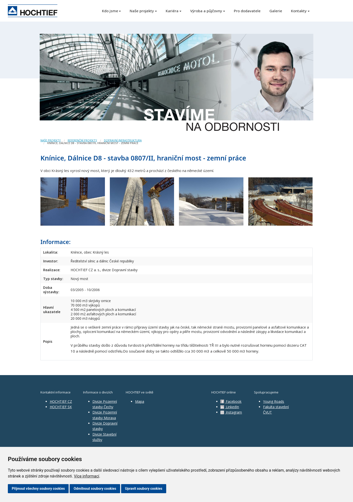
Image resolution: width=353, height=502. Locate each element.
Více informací (86, 476)
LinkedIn (229, 406)
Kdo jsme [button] (110, 10)
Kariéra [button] (172, 10)
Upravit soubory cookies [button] (143, 488)
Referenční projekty (82, 140)
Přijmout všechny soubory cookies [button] (38, 488)
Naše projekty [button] (142, 10)
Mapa (139, 401)
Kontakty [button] (299, 10)
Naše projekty (50, 140)
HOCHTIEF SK (61, 406)
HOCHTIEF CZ (61, 401)
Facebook (230, 401)
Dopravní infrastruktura (123, 140)
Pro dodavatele (247, 10)
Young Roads (273, 401)
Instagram (231, 412)
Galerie (275, 10)
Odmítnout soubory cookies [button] (95, 488)
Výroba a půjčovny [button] (206, 10)
